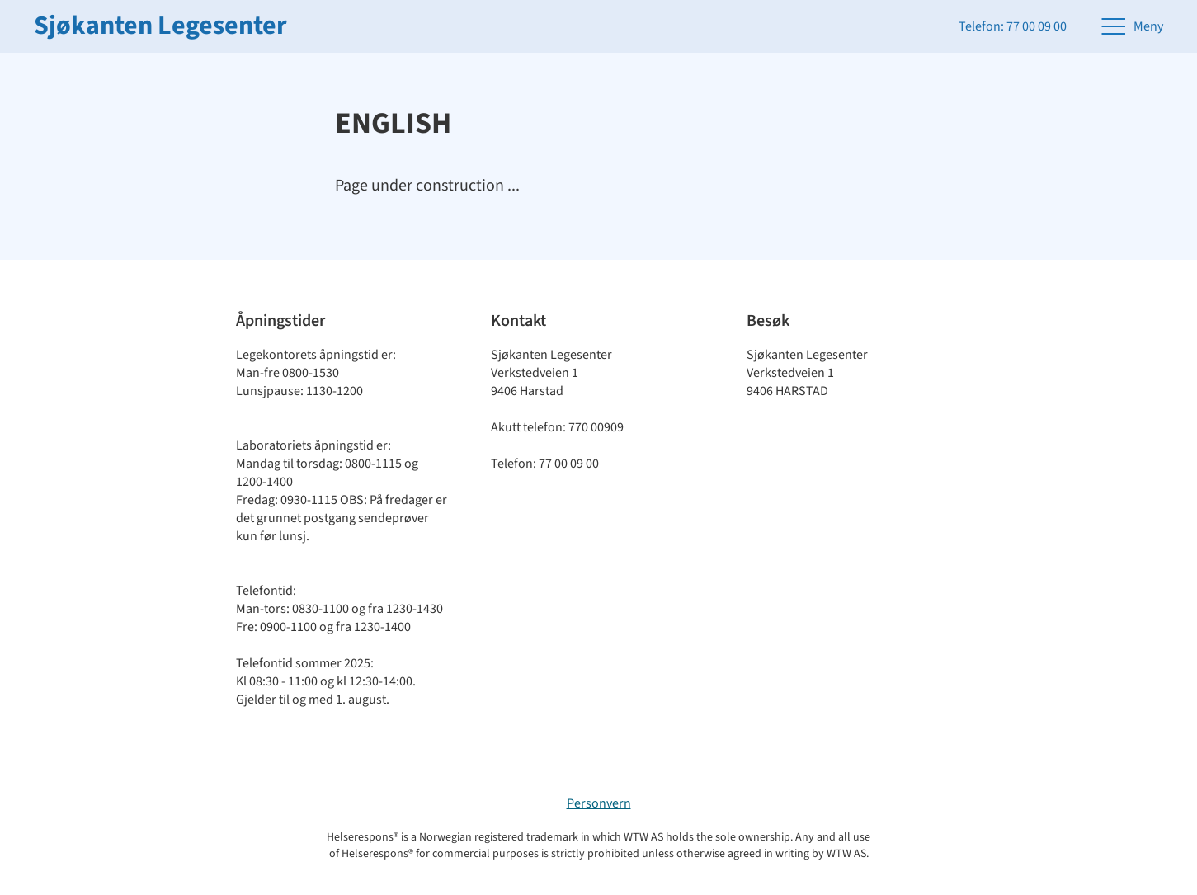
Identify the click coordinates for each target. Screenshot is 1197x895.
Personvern (599, 803)
